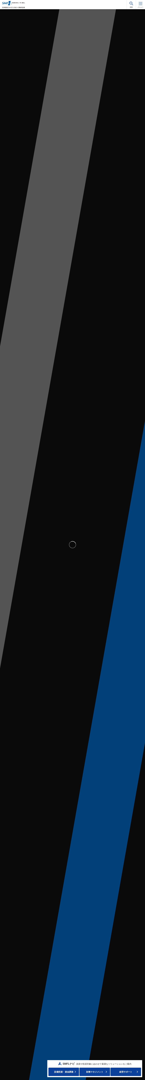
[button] (131, 4)
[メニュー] (140, 4)
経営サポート (125, 1072)
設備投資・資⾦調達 (63, 1072)
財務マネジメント (94, 1072)
